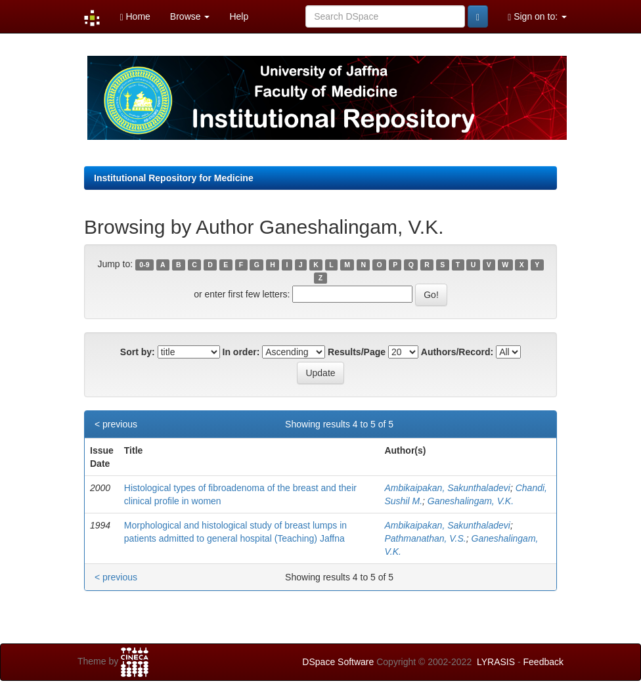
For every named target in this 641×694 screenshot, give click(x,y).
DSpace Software (338, 662)
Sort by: (137, 352)
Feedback (543, 662)
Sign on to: (537, 16)
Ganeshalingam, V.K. (471, 501)
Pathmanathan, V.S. (425, 538)
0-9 (144, 265)
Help (238, 16)
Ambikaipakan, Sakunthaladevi (447, 488)
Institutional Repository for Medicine (174, 178)
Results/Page (357, 352)
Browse (190, 16)
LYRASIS (496, 662)
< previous (116, 424)
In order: (241, 352)
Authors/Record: (457, 352)
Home (135, 16)
